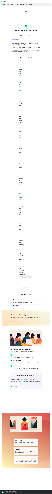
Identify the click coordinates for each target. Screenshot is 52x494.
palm (20, 64)
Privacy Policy (14, 491)
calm (20, 67)
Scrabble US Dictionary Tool (28, 378)
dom (20, 90)
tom (20, 79)
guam (20, 135)
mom (20, 71)
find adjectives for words (23, 381)
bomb (20, 62)
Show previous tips (15, 305)
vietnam (20, 97)
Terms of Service (8, 491)
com (20, 75)
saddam (20, 197)
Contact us (20, 492)
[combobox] (26, 277)
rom (20, 88)
